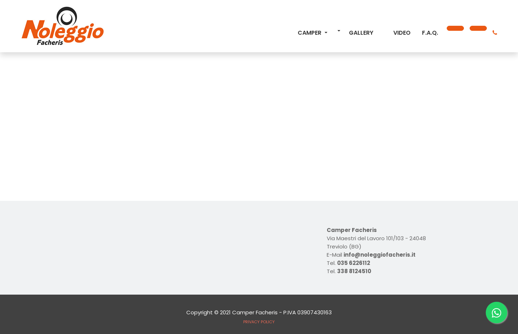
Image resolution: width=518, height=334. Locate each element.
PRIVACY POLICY (259, 322)
